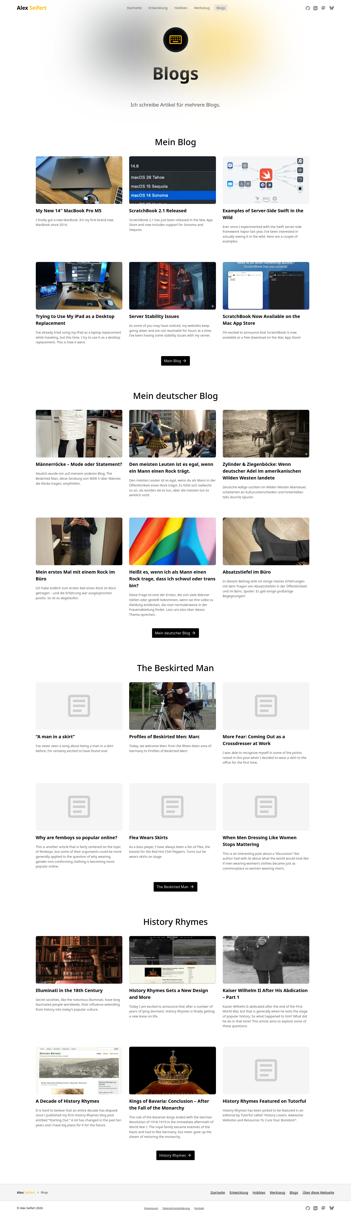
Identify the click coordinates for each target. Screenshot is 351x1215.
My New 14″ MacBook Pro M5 (69, 211)
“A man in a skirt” (55, 736)
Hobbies (180, 7)
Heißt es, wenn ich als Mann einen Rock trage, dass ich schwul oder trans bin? (172, 579)
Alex (32, 7)
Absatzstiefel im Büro (247, 572)
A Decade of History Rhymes (67, 1101)
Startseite (134, 7)
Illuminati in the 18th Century (69, 990)
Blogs (220, 7)
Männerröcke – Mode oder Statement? (79, 464)
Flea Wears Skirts (148, 837)
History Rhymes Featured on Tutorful (264, 1101)
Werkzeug (202, 7)
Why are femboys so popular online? (76, 837)
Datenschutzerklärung (176, 1208)
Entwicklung (157, 7)
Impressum (151, 1208)
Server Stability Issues (154, 316)
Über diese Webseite (318, 1192)
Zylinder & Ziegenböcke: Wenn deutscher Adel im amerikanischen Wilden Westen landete (262, 471)
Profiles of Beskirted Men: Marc (164, 736)
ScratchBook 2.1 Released (157, 211)
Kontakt (199, 1208)
